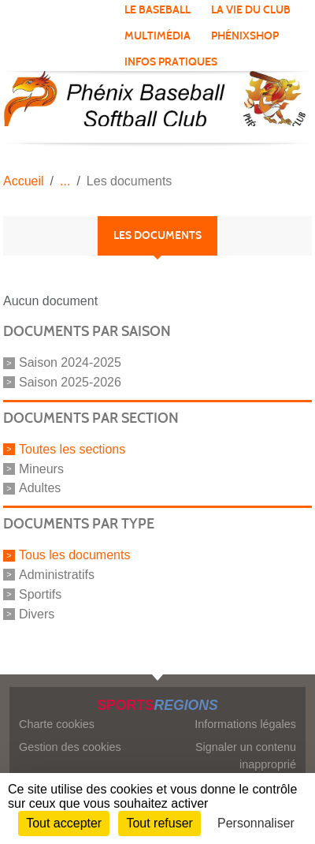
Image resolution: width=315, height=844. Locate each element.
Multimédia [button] (157, 36)
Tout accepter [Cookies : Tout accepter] (64, 823)
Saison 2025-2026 (70, 382)
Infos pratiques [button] (170, 62)
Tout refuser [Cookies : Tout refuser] (159, 823)
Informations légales (245, 724)
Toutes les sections (72, 449)
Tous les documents (74, 555)
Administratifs (56, 574)
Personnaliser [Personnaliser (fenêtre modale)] (256, 823)
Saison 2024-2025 (70, 362)
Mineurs (41, 468)
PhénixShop (245, 36)
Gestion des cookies (70, 747)
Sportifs (40, 594)
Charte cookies (56, 724)
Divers (36, 613)
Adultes (40, 488)
